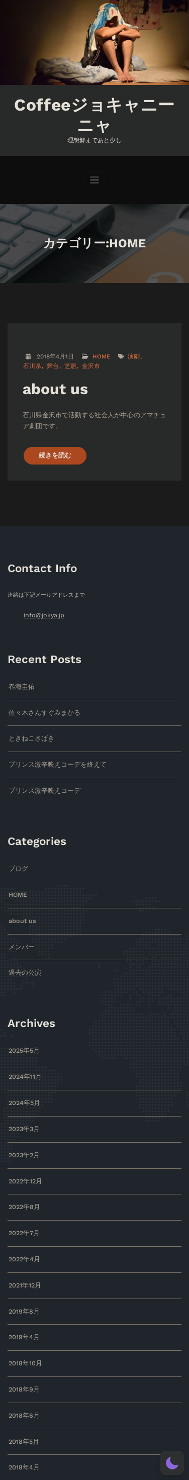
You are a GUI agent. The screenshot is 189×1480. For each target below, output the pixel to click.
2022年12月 (24, 1152)
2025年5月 (23, 1028)
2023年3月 (23, 1102)
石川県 (150, 352)
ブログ (17, 851)
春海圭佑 (20, 674)
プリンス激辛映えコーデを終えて (50, 749)
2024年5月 (23, 1077)
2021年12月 (24, 1252)
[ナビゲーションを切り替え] (95, 175)
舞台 (28, 362)
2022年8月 (23, 1177)
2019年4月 (22, 1302)
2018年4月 (22, 1427)
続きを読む (52, 445)
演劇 (130, 352)
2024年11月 (24, 1052)
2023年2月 (23, 1127)
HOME (99, 352)
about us (52, 383)
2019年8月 (22, 1277)
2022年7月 (23, 1202)
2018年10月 (24, 1327)
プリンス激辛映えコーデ (39, 774)
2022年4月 (23, 1227)
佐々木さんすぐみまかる (39, 699)
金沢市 (64, 362)
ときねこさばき (28, 724)
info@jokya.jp (42, 604)
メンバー (20, 925)
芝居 (45, 362)
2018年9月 (22, 1352)
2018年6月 (22, 1377)
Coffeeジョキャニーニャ (94, 113)
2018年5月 (22, 1402)
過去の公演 (22, 951)
